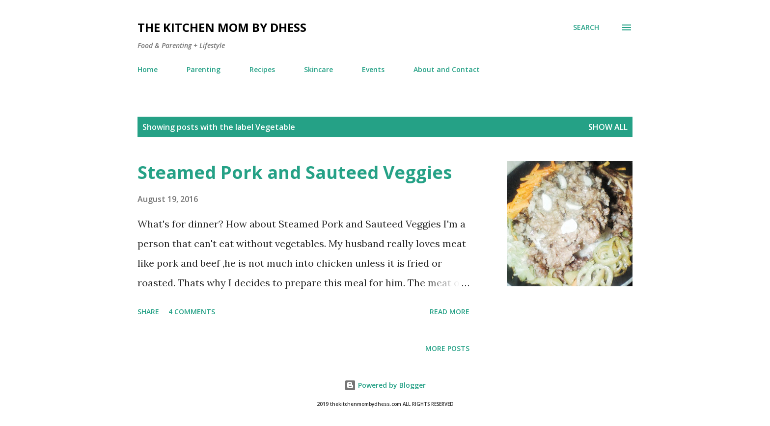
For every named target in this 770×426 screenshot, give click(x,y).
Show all (608, 127)
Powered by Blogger (385, 385)
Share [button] (148, 311)
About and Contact (446, 69)
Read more (449, 311)
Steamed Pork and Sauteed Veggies (295, 172)
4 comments (191, 311)
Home (148, 69)
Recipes (262, 69)
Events (373, 69)
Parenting (203, 69)
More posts (447, 348)
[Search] (586, 27)
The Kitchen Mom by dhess (222, 27)
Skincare (318, 69)
